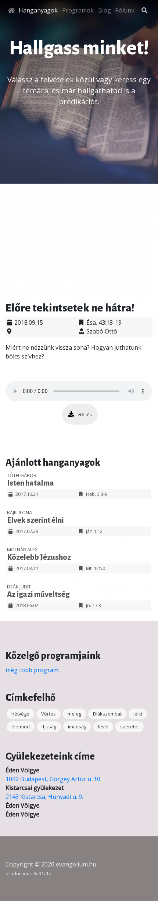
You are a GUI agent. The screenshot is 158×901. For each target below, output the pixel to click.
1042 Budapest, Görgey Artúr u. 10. (53, 779)
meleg (74, 713)
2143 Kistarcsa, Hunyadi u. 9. (44, 797)
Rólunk (124, 10)
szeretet (129, 726)
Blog (104, 10)
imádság (77, 726)
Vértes (48, 713)
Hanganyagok (38, 10)
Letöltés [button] (79, 414)
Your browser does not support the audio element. (79, 391)
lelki (137, 713)
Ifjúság (49, 726)
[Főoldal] (11, 10)
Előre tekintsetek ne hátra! (70, 308)
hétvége (20, 713)
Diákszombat (107, 713)
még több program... (34, 670)
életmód (20, 726)
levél (103, 726)
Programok (78, 10)
